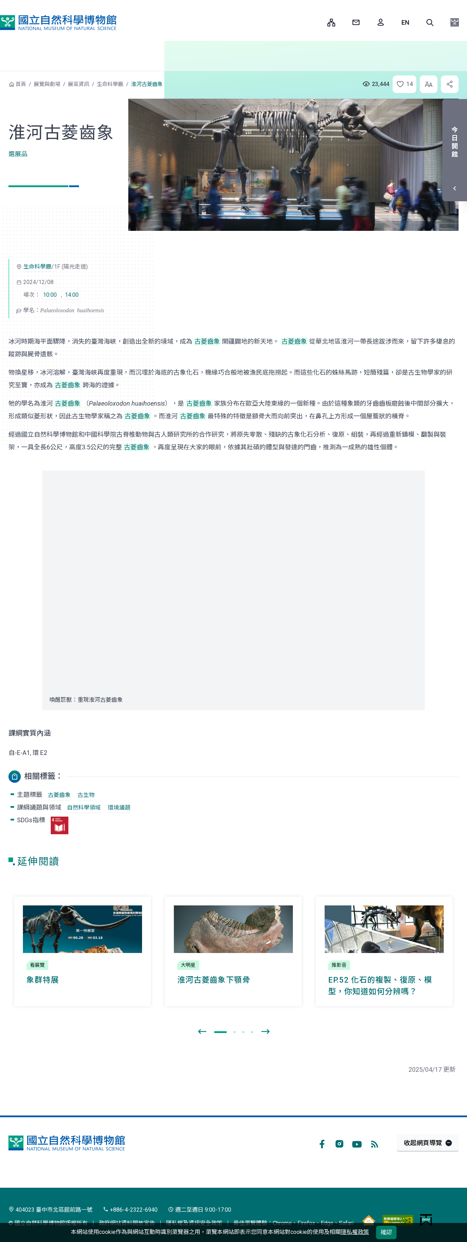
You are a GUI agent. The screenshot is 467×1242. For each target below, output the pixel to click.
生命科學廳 (110, 84)
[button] (430, 23)
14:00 (72, 294)
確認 (386, 1232)
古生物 (86, 795)
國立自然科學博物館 (58, 22)
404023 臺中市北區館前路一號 (50, 1209)
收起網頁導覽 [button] (423, 1142)
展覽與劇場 (47, 84)
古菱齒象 (59, 795)
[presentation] (202, 1032)
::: (317, 22)
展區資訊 (78, 84)
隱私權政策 (355, 1232)
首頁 (21, 84)
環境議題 (119, 807)
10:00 (50, 294)
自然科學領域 (84, 807)
